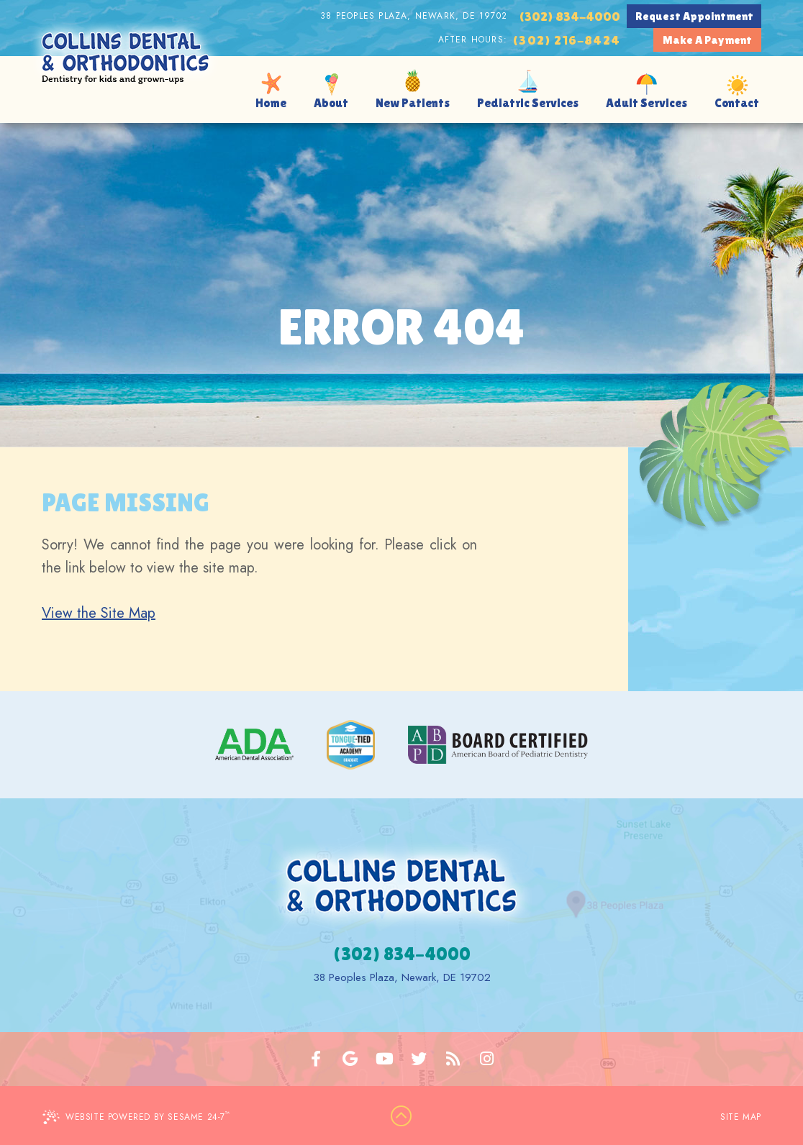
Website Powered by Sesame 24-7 (136, 1116)
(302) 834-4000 (569, 16)
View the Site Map (98, 613)
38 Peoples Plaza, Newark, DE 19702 (413, 15)
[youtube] (385, 1059)
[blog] (453, 1059)
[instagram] (487, 1059)
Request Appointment (694, 16)
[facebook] (317, 1059)
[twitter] (419, 1059)
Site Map (740, 1116)
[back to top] (401, 1116)
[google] (350, 1059)
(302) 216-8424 (566, 39)
